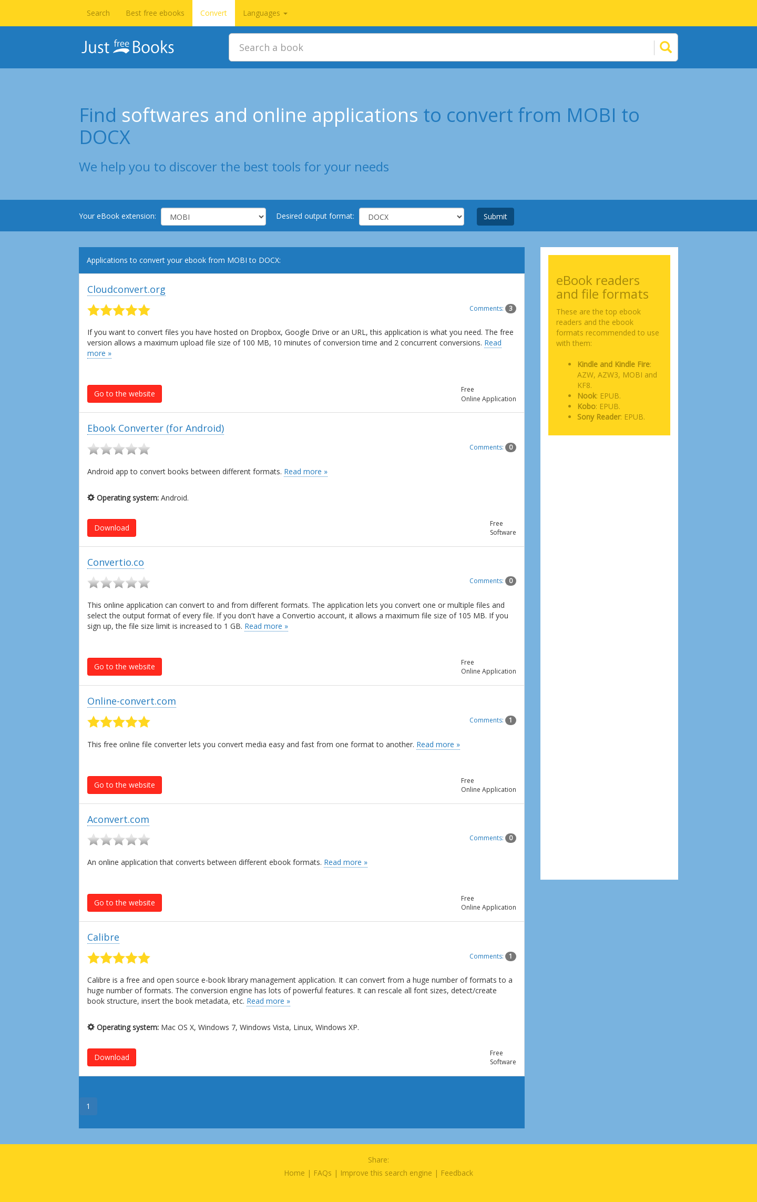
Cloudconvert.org (126, 289)
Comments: (492, 308)
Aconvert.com (118, 819)
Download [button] (111, 528)
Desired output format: (315, 216)
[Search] (653, 47)
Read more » (306, 471)
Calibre (103, 937)
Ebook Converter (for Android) (155, 428)
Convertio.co (115, 562)
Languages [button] (265, 13)
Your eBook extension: (117, 216)
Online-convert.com (131, 701)
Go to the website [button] (124, 394)
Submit (495, 216)
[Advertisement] (609, 495)
